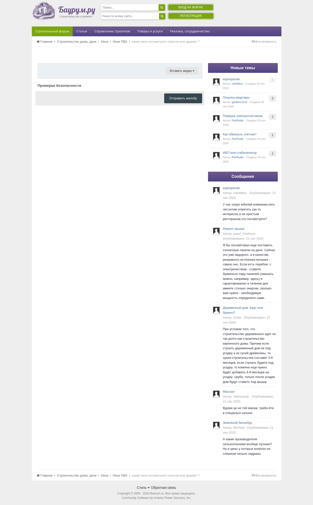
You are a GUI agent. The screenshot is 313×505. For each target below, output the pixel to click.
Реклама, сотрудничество (189, 31)
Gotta (237, 317)
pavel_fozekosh (244, 233)
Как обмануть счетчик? (240, 134)
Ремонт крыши (233, 229)
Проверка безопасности (59, 85)
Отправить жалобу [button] (183, 98)
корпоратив (231, 79)
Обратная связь (163, 488)
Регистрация (190, 16)
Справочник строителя (112, 31)
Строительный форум (52, 31)
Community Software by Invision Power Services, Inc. (156, 498)
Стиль (143, 488)
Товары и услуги (150, 31)
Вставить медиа (182, 71)
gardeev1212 (239, 102)
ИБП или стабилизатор (240, 153)
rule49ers (237, 83)
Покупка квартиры (236, 97)
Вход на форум (190, 7)
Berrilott (238, 427)
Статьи (81, 31)
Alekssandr (241, 396)
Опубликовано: (243, 238)
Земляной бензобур (237, 423)
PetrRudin (238, 120)
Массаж (228, 391)
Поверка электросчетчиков (243, 116)
